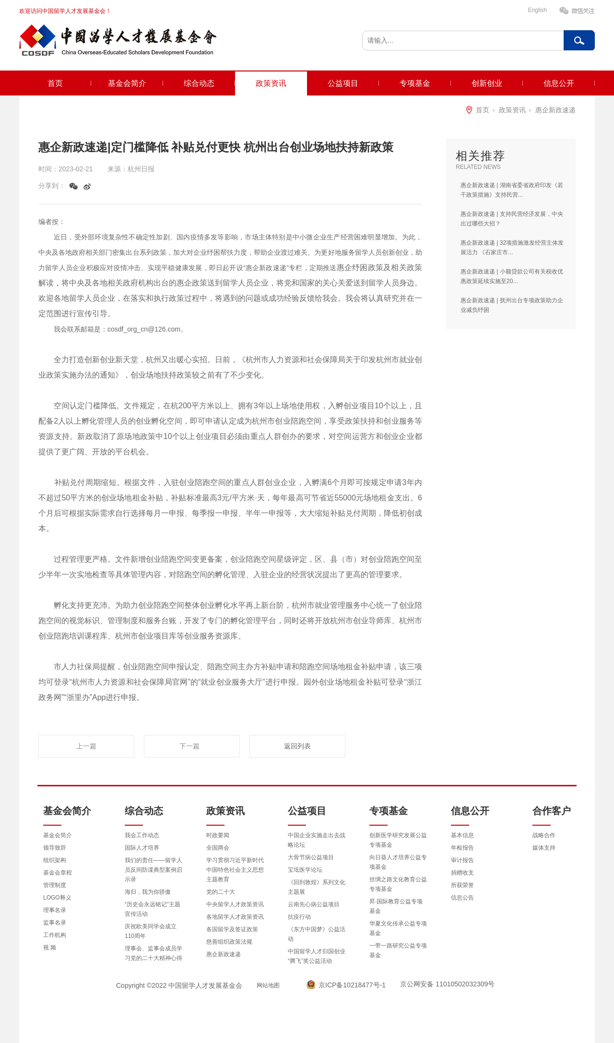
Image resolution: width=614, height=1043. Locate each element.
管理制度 (54, 885)
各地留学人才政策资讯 (235, 916)
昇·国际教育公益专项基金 (396, 906)
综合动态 (199, 83)
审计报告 (462, 860)
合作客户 (551, 811)
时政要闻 (217, 835)
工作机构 (54, 935)
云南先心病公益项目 (314, 904)
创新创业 (487, 83)
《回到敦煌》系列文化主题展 (316, 887)
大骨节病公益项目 (311, 857)
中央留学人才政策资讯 (235, 904)
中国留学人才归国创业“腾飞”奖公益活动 (316, 956)
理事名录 (54, 910)
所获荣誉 (462, 885)
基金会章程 (57, 872)
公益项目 (343, 83)
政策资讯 (271, 83)
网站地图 (268, 985)
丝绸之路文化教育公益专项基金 (398, 884)
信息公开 (558, 83)
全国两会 (217, 847)
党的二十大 (220, 892)
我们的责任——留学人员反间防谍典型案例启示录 (153, 870)
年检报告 (462, 847)
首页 (55, 83)
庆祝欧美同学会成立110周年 (151, 931)
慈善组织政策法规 (229, 941)
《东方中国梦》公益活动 (316, 934)
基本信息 (462, 835)
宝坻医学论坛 (305, 869)
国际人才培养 (142, 847)
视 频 (49, 947)
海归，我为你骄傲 (148, 892)
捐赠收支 (462, 872)
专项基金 (415, 83)
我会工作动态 (142, 835)
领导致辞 (54, 847)
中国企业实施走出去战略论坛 (316, 840)
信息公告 (462, 897)
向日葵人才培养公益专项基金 (398, 862)
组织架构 (54, 860)
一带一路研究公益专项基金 (398, 950)
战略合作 (543, 835)
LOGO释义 (57, 897)
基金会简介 (127, 83)
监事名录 (54, 922)
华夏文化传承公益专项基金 (398, 928)
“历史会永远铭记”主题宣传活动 (152, 909)
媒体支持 (543, 847)
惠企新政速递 (555, 110)
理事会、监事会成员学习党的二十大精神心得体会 (153, 958)
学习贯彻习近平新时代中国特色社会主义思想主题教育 (235, 870)
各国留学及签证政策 (232, 929)
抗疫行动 (299, 916)
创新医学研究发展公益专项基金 (398, 840)
